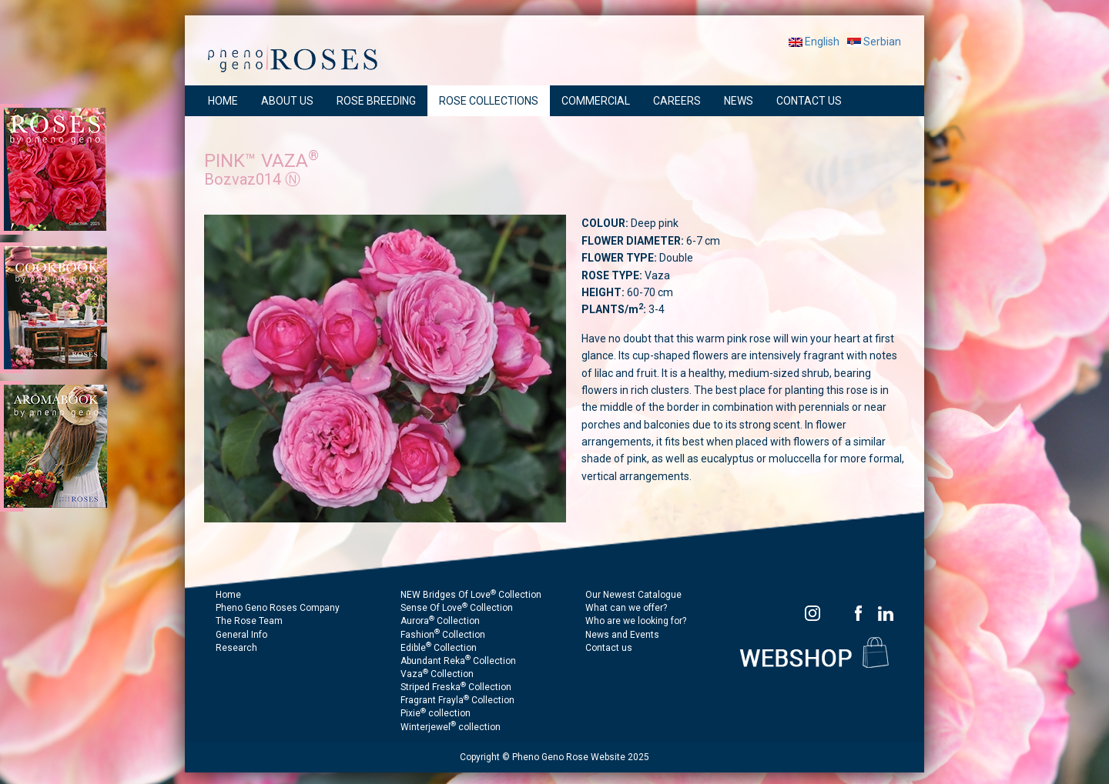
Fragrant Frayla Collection (457, 700)
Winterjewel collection (450, 727)
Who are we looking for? (635, 621)
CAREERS (677, 101)
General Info (241, 634)
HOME (223, 101)
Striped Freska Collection (455, 687)
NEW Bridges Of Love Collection (470, 594)
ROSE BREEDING (376, 101)
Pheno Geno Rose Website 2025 (580, 757)
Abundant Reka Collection (458, 661)
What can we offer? (626, 607)
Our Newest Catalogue (633, 594)
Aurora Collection (440, 621)
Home (228, 594)
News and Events (622, 634)
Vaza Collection (437, 674)
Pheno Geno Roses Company (278, 607)
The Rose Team (249, 621)
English (814, 41)
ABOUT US (287, 101)
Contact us (608, 647)
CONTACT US (809, 101)
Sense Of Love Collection (456, 607)
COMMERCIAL (595, 101)
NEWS (738, 101)
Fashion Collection (442, 634)
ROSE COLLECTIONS (488, 101)
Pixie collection (435, 713)
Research (236, 647)
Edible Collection (438, 647)
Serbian (874, 41)
